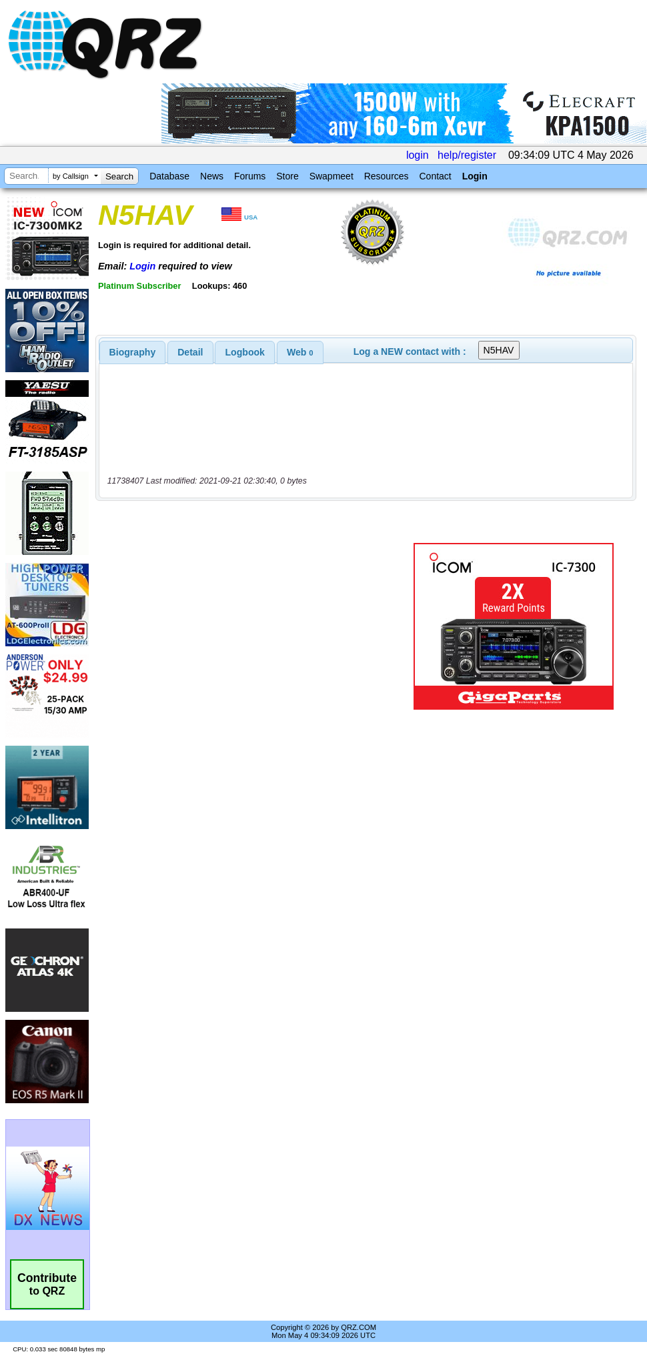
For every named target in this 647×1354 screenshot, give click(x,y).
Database (169, 176)
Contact (435, 176)
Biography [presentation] (132, 352)
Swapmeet (331, 176)
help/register (467, 155)
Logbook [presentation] (245, 352)
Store (287, 176)
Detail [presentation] (190, 352)
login (417, 155)
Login (475, 176)
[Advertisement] (254, 626)
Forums (249, 176)
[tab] (132, 352)
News (211, 176)
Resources (386, 176)
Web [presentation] (300, 352)
